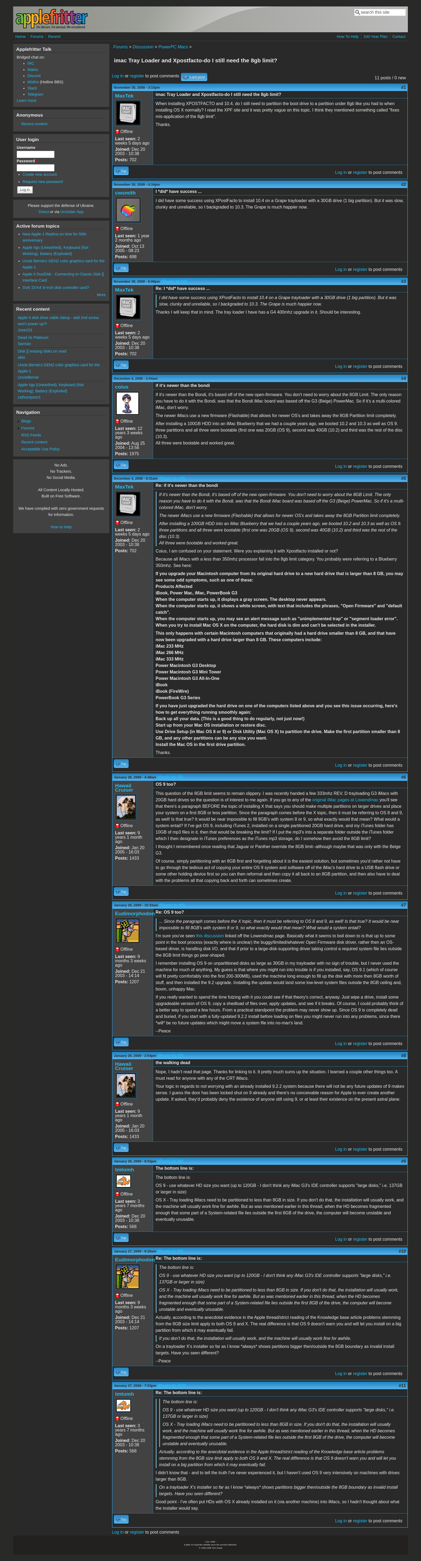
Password (27, 161)
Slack (32, 88)
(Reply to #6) (172, 905)
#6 (403, 777)
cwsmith (125, 193)
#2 (403, 184)
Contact (399, 36)
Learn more (27, 100)
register (137, 76)
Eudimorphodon (135, 913)
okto (21, 357)
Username (27, 147)
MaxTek (124, 96)
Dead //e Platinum (33, 337)
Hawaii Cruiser (124, 788)
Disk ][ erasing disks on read (42, 351)
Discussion (143, 47)
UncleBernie (28, 377)
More (101, 295)
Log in (118, 76)
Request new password (43, 182)
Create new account (40, 174)
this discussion (210, 936)
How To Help (347, 36)
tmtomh (124, 1169)
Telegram (35, 94)
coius (122, 387)
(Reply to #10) (172, 1385)
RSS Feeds (31, 435)
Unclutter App (72, 212)
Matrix (32, 69)
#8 (403, 1055)
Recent (54, 36)
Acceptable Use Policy (40, 449)
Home (20, 36)
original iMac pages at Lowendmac (345, 800)
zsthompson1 (29, 397)
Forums (36, 36)
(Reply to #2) (174, 281)
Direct (44, 212)
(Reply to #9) (170, 1251)
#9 (403, 1161)
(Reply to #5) (170, 777)
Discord (34, 76)
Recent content (34, 124)
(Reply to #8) (170, 1161)
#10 (402, 1251)
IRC (30, 63)
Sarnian (24, 344)
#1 (403, 87)
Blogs (26, 421)
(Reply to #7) (170, 1055)
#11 (402, 1385)
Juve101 (25, 330)
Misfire (33, 82)
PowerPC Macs (173, 47)
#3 (403, 281)
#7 (403, 905)
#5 (403, 478)
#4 (403, 378)
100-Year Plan (375, 36)
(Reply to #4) (172, 478)
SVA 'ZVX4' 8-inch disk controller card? (56, 287)
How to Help (61, 527)
